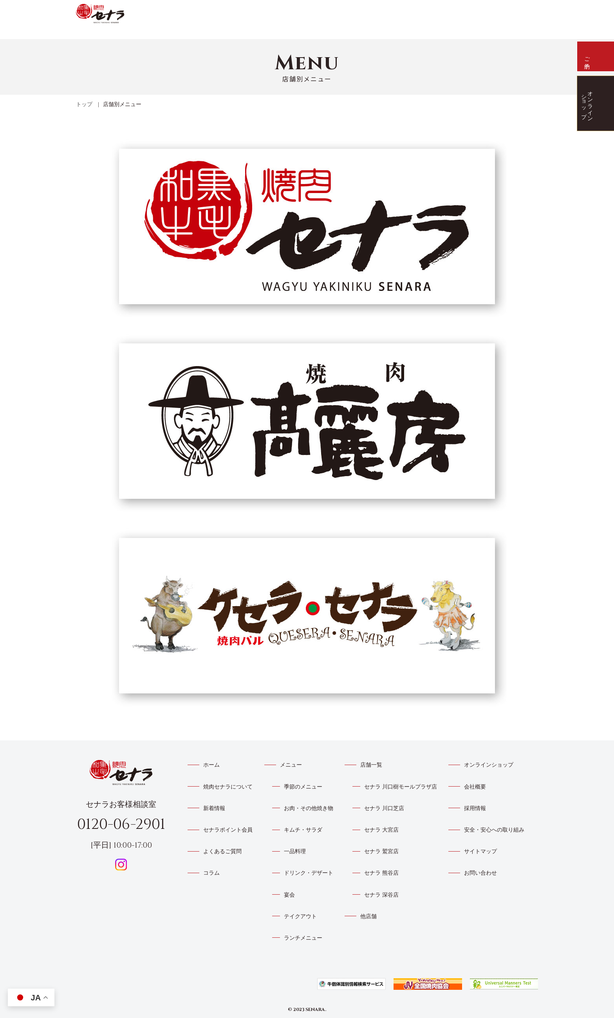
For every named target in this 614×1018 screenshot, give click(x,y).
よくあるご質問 (469, 11)
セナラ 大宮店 (381, 830)
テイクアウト (300, 916)
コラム (211, 873)
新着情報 (339, 15)
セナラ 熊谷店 (381, 873)
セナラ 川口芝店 (384, 808)
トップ (84, 104)
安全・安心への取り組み (494, 830)
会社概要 (475, 787)
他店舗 (368, 916)
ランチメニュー (303, 938)
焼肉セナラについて (306, 15)
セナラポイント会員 (228, 830)
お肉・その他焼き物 (308, 808)
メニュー (399, 14)
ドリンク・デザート (308, 873)
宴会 (289, 895)
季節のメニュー (303, 787)
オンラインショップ (488, 765)
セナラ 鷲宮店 (381, 851)
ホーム (211, 765)
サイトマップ (480, 851)
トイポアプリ (433, 13)
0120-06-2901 (121, 824)
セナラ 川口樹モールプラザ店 (400, 787)
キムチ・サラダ (303, 830)
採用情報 (475, 808)
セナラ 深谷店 (381, 895)
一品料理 (295, 851)
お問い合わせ (480, 873)
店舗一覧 (369, 15)
